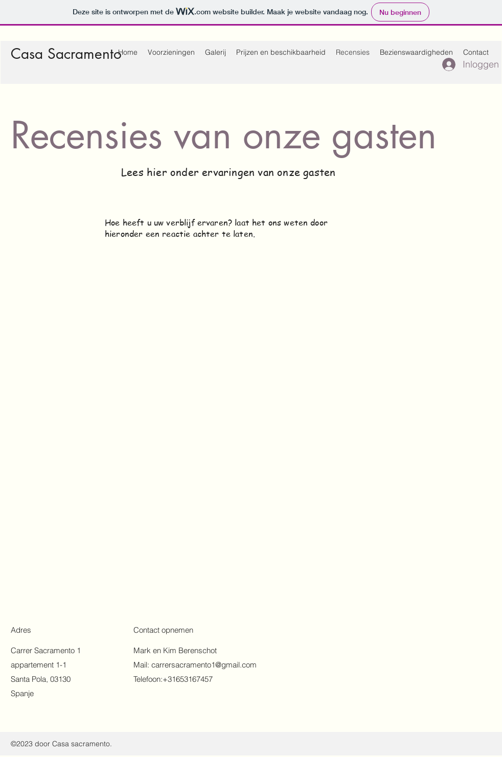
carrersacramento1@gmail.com (204, 665)
